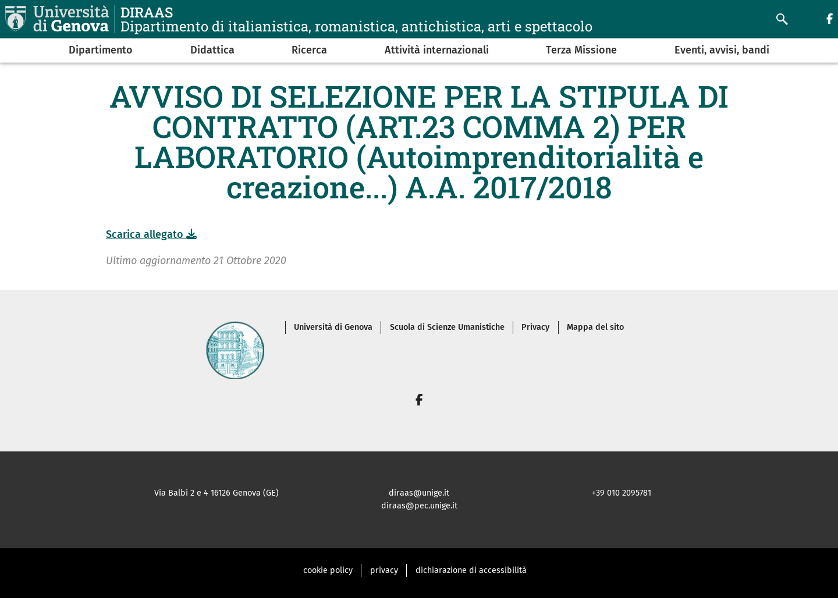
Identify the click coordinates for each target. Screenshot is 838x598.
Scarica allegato (151, 234)
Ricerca (309, 50)
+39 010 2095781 (621, 493)
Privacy (535, 327)
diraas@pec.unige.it (419, 506)
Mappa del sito (595, 327)
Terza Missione (581, 50)
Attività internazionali (437, 50)
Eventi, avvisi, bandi (721, 50)
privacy (384, 570)
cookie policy (328, 570)
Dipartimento (101, 50)
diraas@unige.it (419, 493)
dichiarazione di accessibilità (471, 570)
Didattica (212, 50)
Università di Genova (333, 327)
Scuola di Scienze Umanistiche (447, 327)
